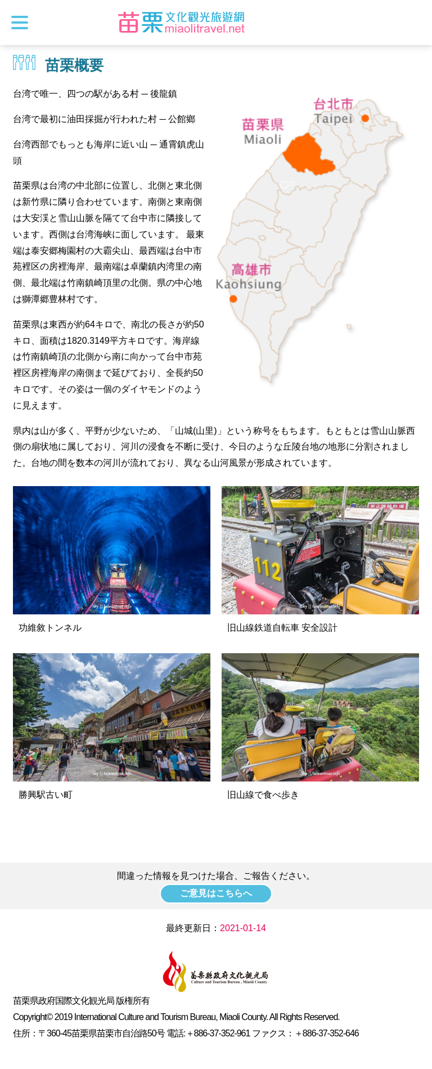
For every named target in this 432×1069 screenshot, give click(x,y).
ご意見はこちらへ (216, 893)
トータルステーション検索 (413, 22)
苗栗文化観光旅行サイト (181, 22)
